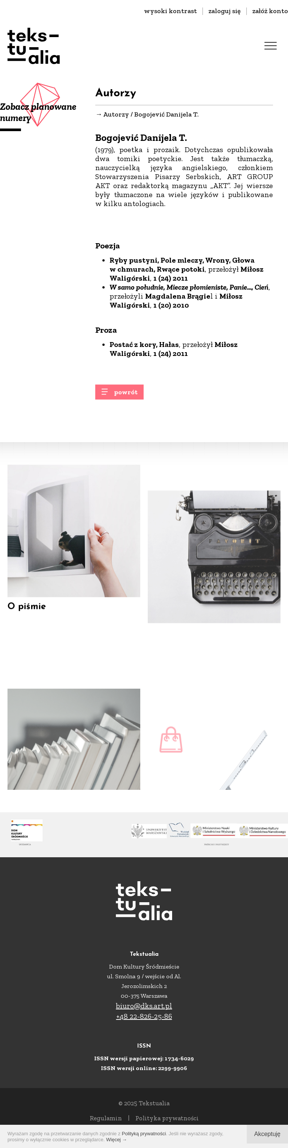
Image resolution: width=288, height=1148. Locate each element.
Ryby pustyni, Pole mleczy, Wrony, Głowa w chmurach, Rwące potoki (182, 265)
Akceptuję (267, 1134)
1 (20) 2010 (171, 304)
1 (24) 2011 (170, 278)
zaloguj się (224, 11)
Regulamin (106, 1118)
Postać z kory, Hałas (144, 344)
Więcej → (116, 1139)
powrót (126, 396)
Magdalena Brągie (177, 295)
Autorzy (116, 114)
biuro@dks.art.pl (144, 1005)
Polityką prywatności (144, 1133)
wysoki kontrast (170, 11)
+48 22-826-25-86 (144, 1016)
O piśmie (27, 615)
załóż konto (270, 11)
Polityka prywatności (167, 1118)
